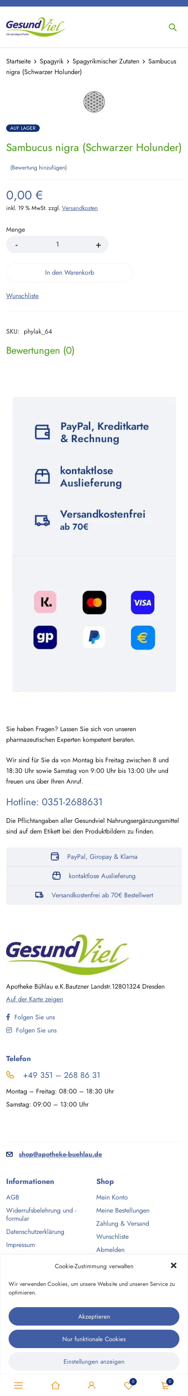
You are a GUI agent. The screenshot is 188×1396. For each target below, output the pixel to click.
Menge (15, 230)
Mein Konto (112, 1197)
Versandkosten (80, 208)
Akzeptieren (94, 1316)
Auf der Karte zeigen (34, 999)
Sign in (92, 1385)
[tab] (40, 350)
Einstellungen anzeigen (94, 1361)
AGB (12, 1197)
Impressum (20, 1244)
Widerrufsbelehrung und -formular (41, 1214)
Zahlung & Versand (122, 1223)
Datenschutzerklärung (35, 1231)
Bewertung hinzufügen (38, 167)
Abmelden (110, 1249)
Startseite (18, 61)
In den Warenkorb (69, 272)
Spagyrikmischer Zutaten (105, 61)
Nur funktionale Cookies (94, 1339)
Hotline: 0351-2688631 (54, 802)
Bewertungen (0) (40, 350)
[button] (174, 1266)
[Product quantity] (57, 244)
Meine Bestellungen (122, 1210)
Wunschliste (129, 1385)
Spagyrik (51, 61)
